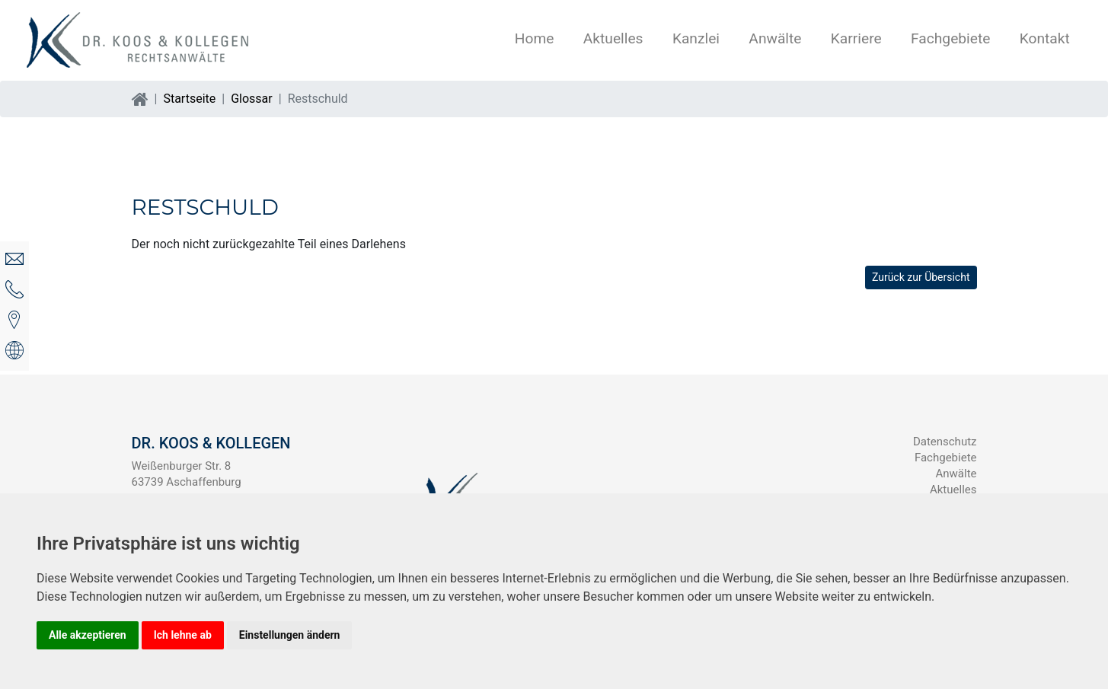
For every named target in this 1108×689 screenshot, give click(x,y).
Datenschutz (945, 441)
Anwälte (775, 38)
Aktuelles (613, 38)
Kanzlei (696, 38)
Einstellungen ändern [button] (289, 635)
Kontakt (1045, 38)
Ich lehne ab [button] (183, 635)
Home (534, 38)
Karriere (856, 38)
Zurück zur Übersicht (921, 277)
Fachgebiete (950, 38)
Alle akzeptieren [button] (87, 635)
